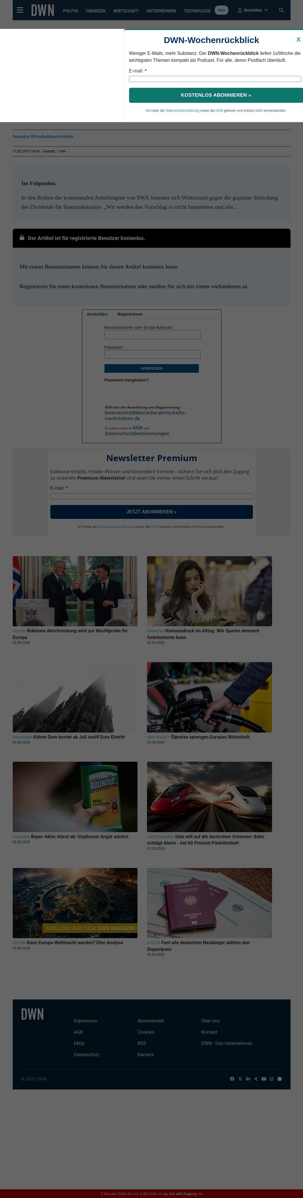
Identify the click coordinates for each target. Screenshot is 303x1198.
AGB (219, 111)
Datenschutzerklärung (182, 111)
